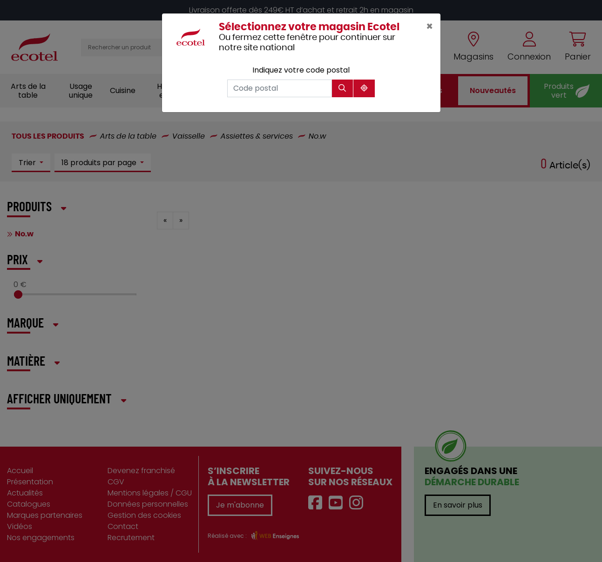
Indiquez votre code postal (301, 70)
